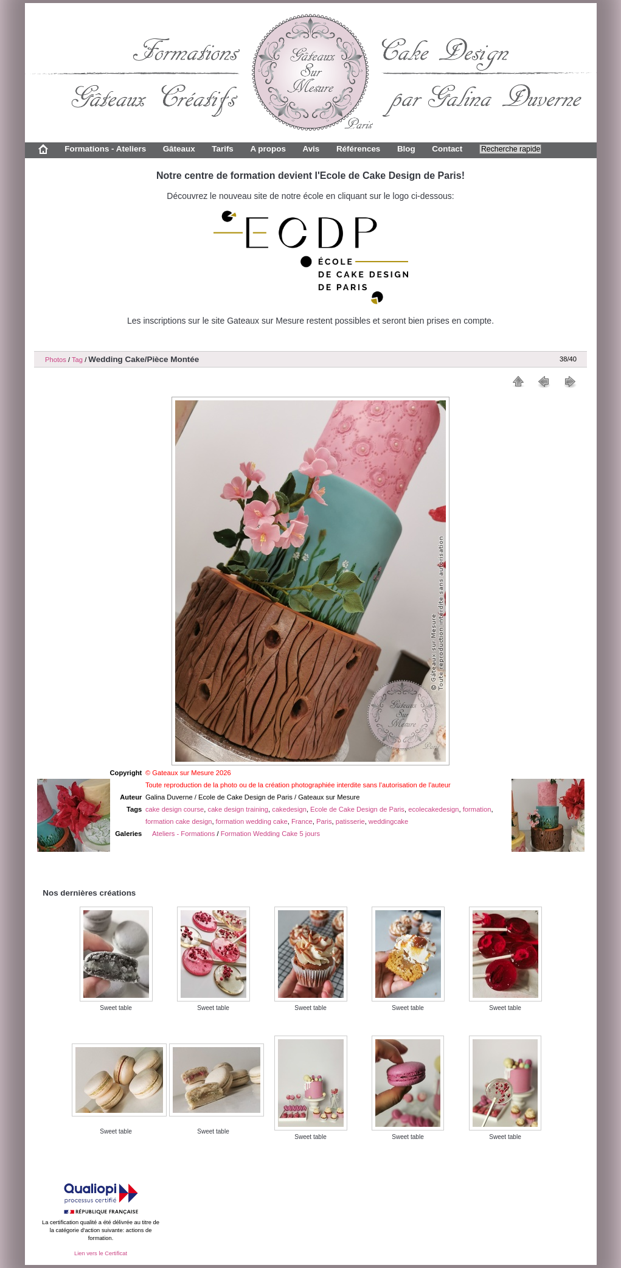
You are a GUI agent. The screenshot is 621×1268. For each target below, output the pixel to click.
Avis (310, 148)
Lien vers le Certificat (100, 1253)
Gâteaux (179, 148)
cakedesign (289, 809)
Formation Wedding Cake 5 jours (270, 833)
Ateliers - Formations (183, 833)
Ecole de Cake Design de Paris (357, 809)
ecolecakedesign (433, 809)
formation (477, 809)
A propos (267, 148)
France (302, 821)
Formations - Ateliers (105, 148)
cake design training (238, 809)
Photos (55, 359)
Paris (324, 821)
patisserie (350, 821)
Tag (77, 359)
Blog (406, 148)
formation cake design (178, 821)
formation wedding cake (252, 821)
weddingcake (388, 821)
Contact (447, 148)
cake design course (174, 809)
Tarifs (223, 148)
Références (358, 148)
